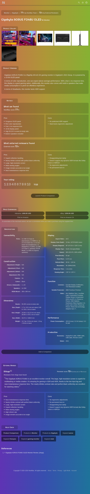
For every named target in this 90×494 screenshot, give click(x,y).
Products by (50, 433)
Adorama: (23, 213)
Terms (54, 470)
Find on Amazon (22, 217)
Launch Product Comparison (45, 196)
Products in (30, 433)
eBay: (67, 213)
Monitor (7, 13)
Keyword (68, 433)
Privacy (60, 470)
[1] (11, 371)
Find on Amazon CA (67, 217)
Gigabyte (15, 13)
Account (74, 470)
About (49, 470)
